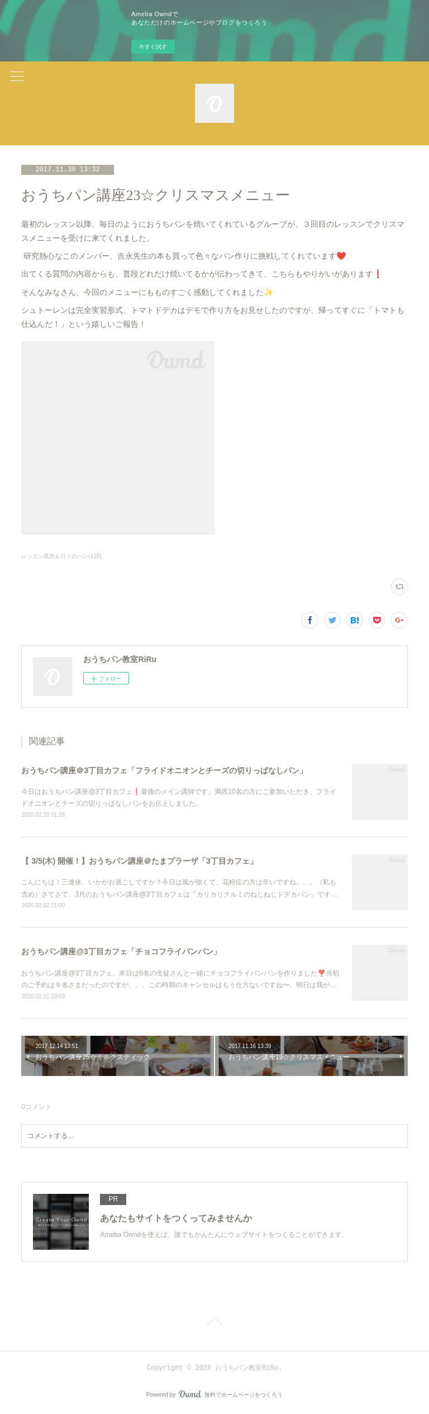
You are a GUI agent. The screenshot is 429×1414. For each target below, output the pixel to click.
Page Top (214, 1323)
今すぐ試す (153, 47)
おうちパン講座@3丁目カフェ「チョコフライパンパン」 (121, 951)
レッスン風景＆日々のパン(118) (61, 556)
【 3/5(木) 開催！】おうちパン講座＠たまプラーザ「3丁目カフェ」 (139, 860)
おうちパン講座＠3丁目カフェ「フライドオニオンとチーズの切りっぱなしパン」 (164, 770)
